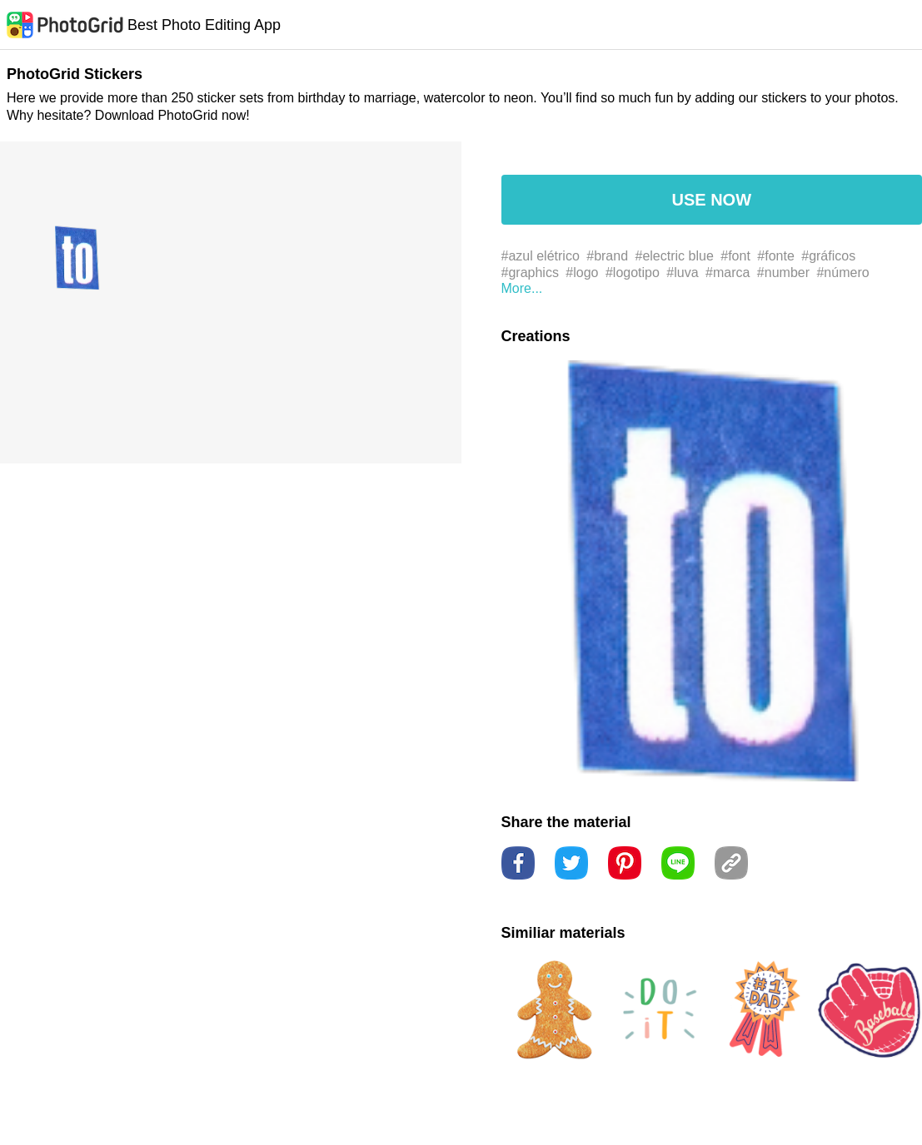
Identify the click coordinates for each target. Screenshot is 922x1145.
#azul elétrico (540, 256)
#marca (727, 272)
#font (735, 256)
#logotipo (633, 272)
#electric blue (674, 256)
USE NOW (711, 200)
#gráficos (828, 256)
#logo (582, 272)
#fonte (775, 256)
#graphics (530, 272)
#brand (607, 256)
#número (842, 272)
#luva (682, 272)
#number (783, 272)
